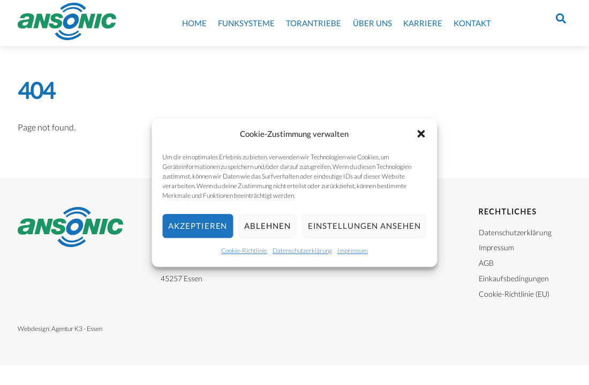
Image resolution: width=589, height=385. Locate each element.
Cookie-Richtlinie (244, 251)
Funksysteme (246, 23)
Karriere (422, 23)
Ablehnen (267, 226)
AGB (486, 262)
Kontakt (472, 23)
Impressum (352, 251)
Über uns (372, 23)
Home (194, 23)
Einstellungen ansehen (364, 226)
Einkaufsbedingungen (514, 278)
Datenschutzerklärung (302, 251)
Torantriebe (313, 23)
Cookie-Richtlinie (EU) (514, 293)
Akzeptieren (197, 226)
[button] (421, 134)
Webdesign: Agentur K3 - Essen (60, 329)
